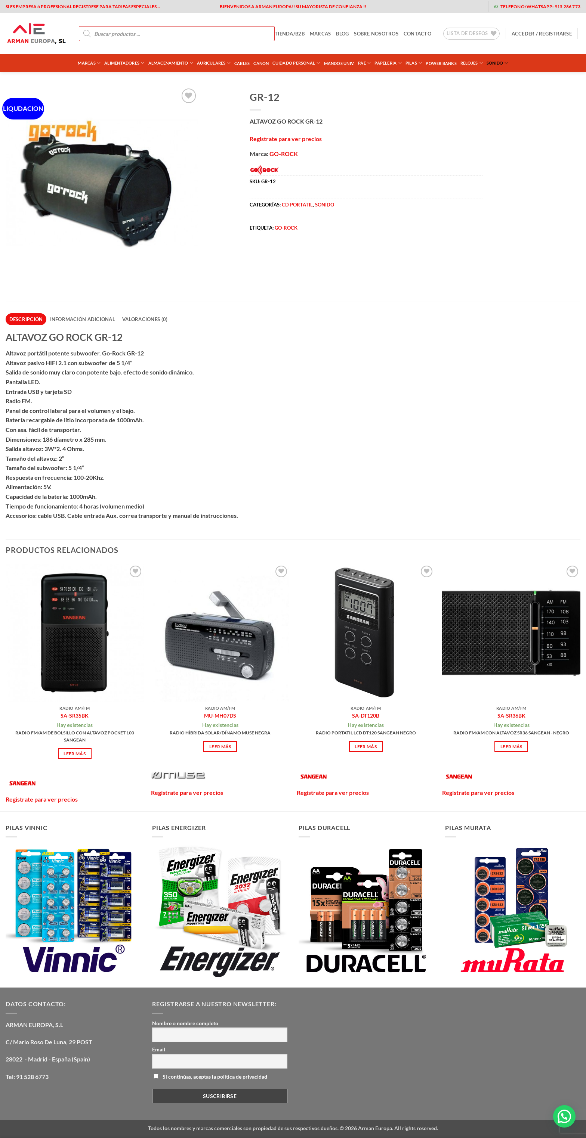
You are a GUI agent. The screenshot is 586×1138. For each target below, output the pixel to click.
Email (158, 1049)
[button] (542, 33)
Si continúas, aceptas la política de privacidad (210, 1076)
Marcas (89, 62)
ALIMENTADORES (124, 62)
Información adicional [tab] (82, 319)
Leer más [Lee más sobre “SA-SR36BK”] (511, 746)
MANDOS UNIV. (339, 63)
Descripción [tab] (26, 319)
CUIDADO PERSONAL (296, 62)
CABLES (242, 63)
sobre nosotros (376, 34)
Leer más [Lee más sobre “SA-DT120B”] (366, 746)
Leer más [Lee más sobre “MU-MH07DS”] (220, 746)
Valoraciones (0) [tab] (144, 319)
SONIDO (497, 62)
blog (342, 34)
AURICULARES (214, 62)
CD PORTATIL (297, 205)
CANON (261, 63)
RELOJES (471, 62)
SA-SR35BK (75, 715)
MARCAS (320, 34)
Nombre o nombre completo (185, 1023)
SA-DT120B (365, 715)
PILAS (413, 62)
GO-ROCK (283, 153)
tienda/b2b (290, 34)
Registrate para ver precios (286, 138)
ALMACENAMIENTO (171, 62)
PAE (364, 62)
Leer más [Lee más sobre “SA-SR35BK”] (75, 753)
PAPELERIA (387, 62)
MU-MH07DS (220, 715)
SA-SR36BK (511, 715)
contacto (417, 34)
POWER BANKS (441, 63)
